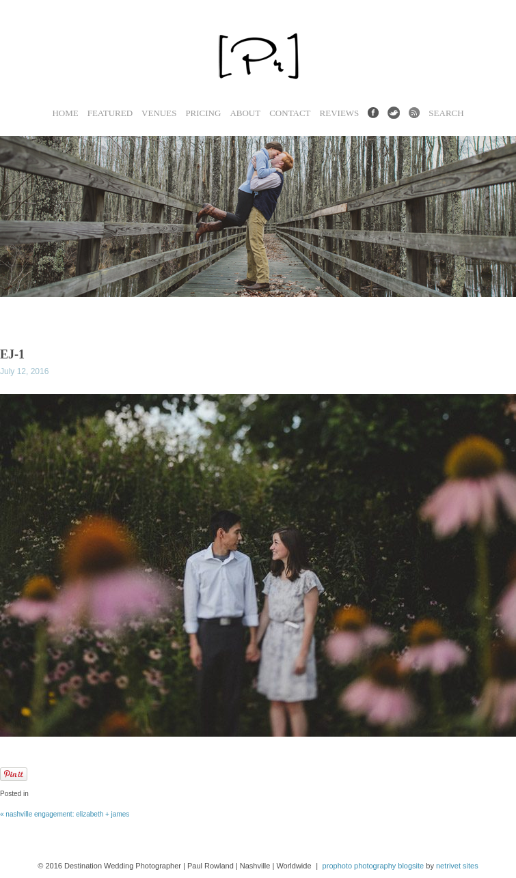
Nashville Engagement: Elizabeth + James (64, 814)
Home (65, 113)
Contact (289, 113)
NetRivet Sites (457, 866)
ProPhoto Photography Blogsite (373, 866)
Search (446, 113)
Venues (158, 113)
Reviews (339, 113)
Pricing (203, 113)
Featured (110, 113)
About (245, 113)
